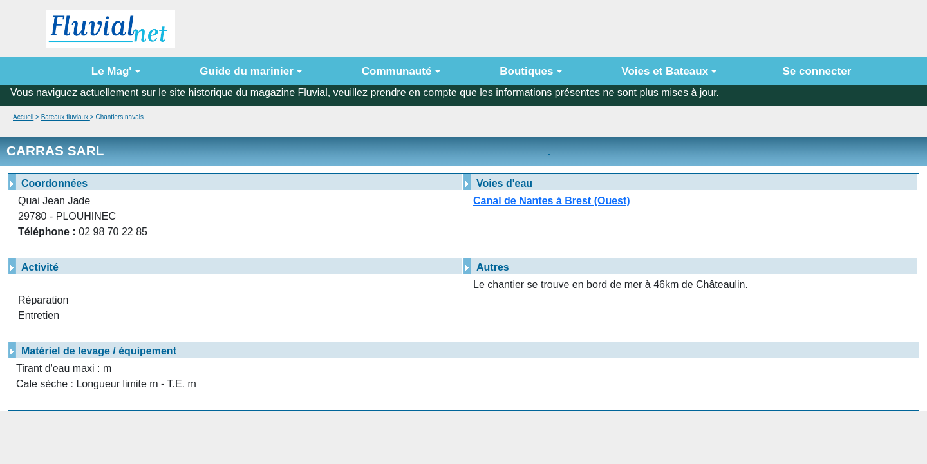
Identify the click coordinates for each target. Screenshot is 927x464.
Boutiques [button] (526, 71)
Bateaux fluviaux (65, 117)
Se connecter (813, 71)
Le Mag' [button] (111, 71)
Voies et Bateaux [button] (664, 71)
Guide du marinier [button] (246, 71)
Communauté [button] (397, 71)
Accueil (23, 117)
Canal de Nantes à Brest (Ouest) (551, 200)
